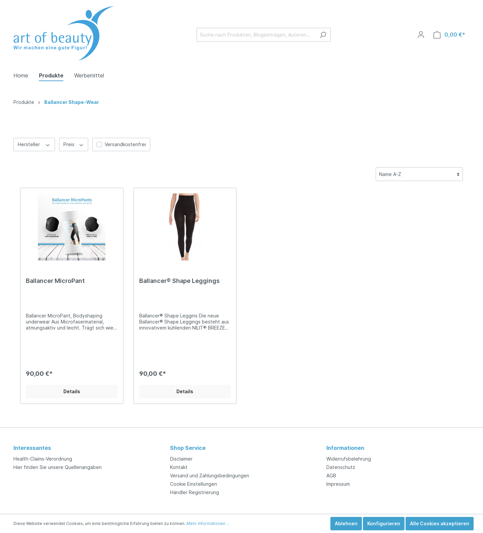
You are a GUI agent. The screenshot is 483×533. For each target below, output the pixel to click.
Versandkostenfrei (125, 144)
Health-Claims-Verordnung (42, 459)
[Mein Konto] (421, 34)
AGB (331, 475)
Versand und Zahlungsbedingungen (209, 475)
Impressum (338, 484)
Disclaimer (181, 459)
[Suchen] (323, 35)
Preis (73, 144)
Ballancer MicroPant (55, 280)
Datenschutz (340, 467)
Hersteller (34, 144)
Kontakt (178, 467)
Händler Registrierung (194, 492)
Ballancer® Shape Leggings (179, 280)
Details (71, 391)
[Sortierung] (419, 174)
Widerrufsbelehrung (348, 459)
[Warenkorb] (449, 35)
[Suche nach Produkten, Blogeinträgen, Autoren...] (256, 35)
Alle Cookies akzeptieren (439, 523)
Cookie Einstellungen (193, 484)
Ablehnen (346, 523)
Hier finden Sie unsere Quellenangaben (57, 467)
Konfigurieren (383, 523)
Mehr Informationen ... (207, 523)
